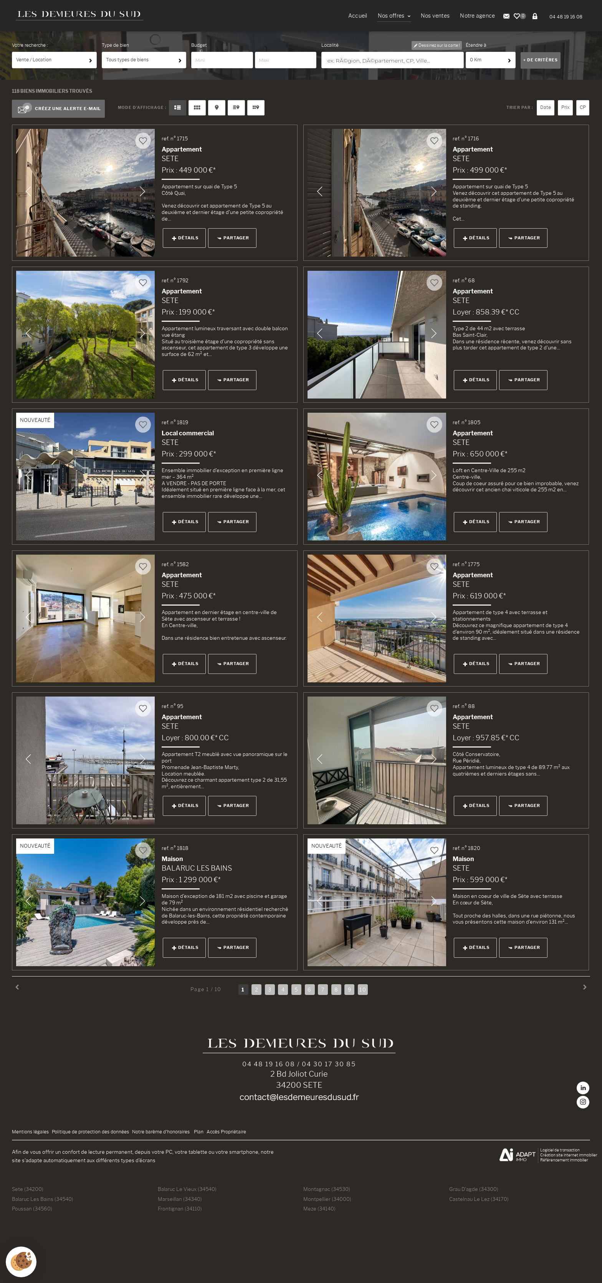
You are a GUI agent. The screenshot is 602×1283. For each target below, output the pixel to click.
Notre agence (477, 16)
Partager (233, 237)
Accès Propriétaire (226, 1132)
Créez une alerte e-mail (58, 109)
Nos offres (394, 16)
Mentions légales (30, 1132)
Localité (330, 45)
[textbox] (393, 60)
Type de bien (115, 45)
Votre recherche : (30, 45)
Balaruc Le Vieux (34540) (187, 1189)
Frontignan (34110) (180, 1209)
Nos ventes (435, 16)
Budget (199, 45)
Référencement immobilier (564, 1160)
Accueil (357, 16)
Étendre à (476, 45)
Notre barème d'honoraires (161, 1132)
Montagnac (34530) (326, 1189)
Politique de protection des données (90, 1132)
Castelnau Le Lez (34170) (479, 1199)
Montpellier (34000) (327, 1199)
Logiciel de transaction (560, 1150)
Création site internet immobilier (568, 1155)
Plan (198, 1132)
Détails (185, 237)
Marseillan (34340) (180, 1199)
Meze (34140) (319, 1209)
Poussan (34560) (32, 1209)
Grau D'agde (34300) (473, 1189)
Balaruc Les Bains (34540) (42, 1199)
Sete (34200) (27, 1189)
